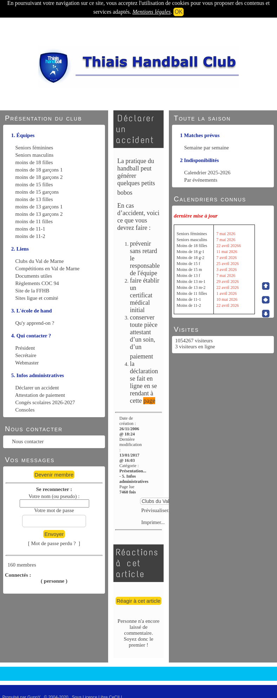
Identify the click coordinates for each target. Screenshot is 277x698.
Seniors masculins (34, 155)
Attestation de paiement (40, 395)
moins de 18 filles (34, 162)
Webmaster (27, 363)
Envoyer (54, 534)
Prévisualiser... (156, 510)
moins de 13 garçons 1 (39, 206)
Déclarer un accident (37, 387)
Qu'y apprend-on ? (34, 323)
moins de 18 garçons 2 (39, 177)
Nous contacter (28, 441)
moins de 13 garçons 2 (39, 214)
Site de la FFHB (32, 290)
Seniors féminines (34, 147)
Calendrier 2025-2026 (207, 172)
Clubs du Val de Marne (39, 261)
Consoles (25, 410)
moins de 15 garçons (37, 192)
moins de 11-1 (30, 229)
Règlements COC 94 (37, 283)
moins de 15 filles (34, 184)
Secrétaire (26, 355)
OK (178, 12)
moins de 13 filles (34, 199)
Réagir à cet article (138, 601)
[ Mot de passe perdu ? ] (54, 543)
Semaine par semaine (206, 147)
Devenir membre (54, 475)
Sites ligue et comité (36, 298)
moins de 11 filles (34, 221)
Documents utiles (33, 276)
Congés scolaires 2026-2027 (45, 402)
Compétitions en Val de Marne (47, 268)
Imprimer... (152, 522)
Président (25, 348)
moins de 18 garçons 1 (39, 170)
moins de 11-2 (30, 236)
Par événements (201, 180)
